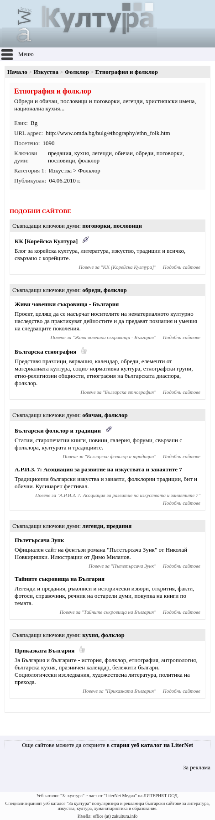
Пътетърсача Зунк (39, 540)
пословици (61, 160)
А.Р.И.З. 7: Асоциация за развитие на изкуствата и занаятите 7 (98, 469)
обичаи (124, 153)
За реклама (196, 767)
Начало (17, 71)
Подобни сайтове (181, 267)
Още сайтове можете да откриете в (107, 745)
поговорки (170, 153)
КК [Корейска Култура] (46, 241)
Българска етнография (45, 351)
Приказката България (44, 650)
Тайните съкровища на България (60, 578)
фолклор (89, 160)
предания (59, 153)
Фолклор (77, 71)
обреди (144, 153)
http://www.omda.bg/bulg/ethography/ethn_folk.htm (108, 133)
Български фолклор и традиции (58, 430)
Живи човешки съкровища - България (67, 304)
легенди (102, 153)
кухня (81, 153)
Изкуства (46, 71)
